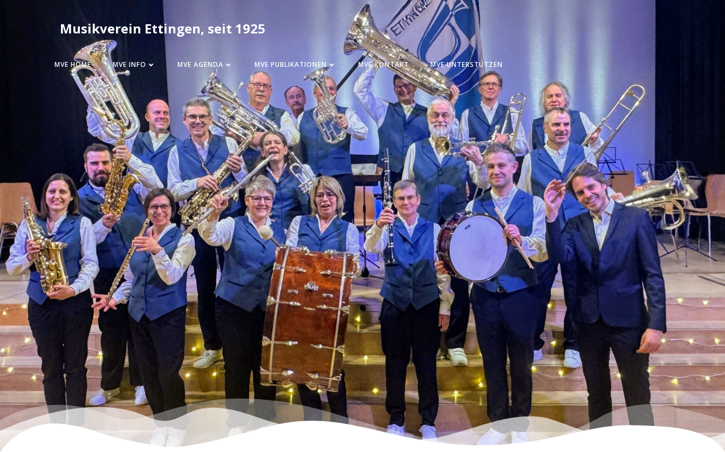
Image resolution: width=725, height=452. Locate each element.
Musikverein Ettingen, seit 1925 (162, 28)
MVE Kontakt (383, 64)
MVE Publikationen (296, 64)
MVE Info (134, 64)
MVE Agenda (205, 64)
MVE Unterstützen (466, 64)
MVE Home (72, 64)
